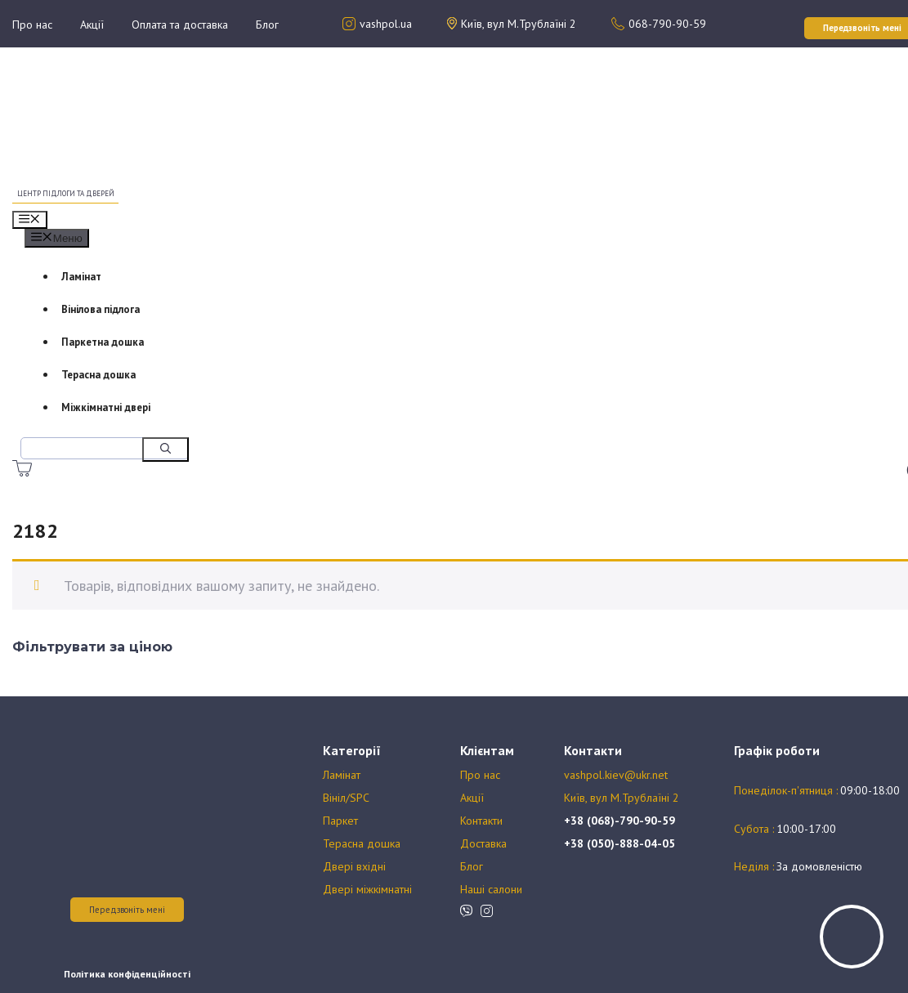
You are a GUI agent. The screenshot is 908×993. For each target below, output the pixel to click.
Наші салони (491, 889)
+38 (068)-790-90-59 (619, 820)
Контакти (481, 820)
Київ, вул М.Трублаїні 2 (621, 797)
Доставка (483, 843)
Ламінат (81, 277)
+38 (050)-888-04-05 (619, 843)
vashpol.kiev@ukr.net (616, 774)
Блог (267, 24)
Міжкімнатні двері (105, 407)
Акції (92, 24)
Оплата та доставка (180, 24)
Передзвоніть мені (127, 909)
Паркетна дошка (102, 342)
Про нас (32, 24)
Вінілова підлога (100, 309)
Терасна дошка (98, 375)
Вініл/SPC (346, 797)
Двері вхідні (354, 866)
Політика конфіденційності (127, 974)
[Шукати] (165, 449)
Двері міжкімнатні (367, 889)
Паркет (340, 820)
